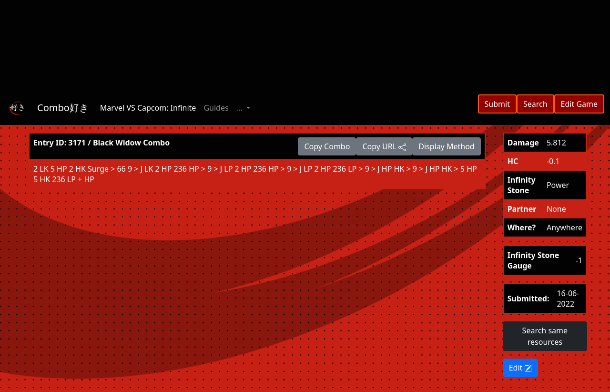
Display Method (446, 146)
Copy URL (384, 146)
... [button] (240, 108)
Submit (497, 104)
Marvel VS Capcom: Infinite (148, 108)
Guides (215, 108)
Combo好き (63, 107)
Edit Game (579, 104)
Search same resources (545, 336)
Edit (520, 367)
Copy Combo (327, 146)
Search (535, 104)
